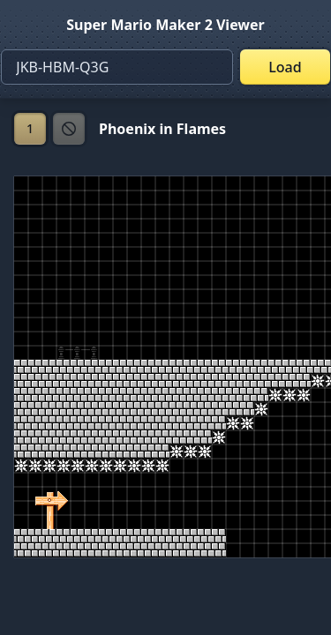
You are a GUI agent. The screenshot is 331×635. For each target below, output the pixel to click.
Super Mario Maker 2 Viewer (165, 24)
